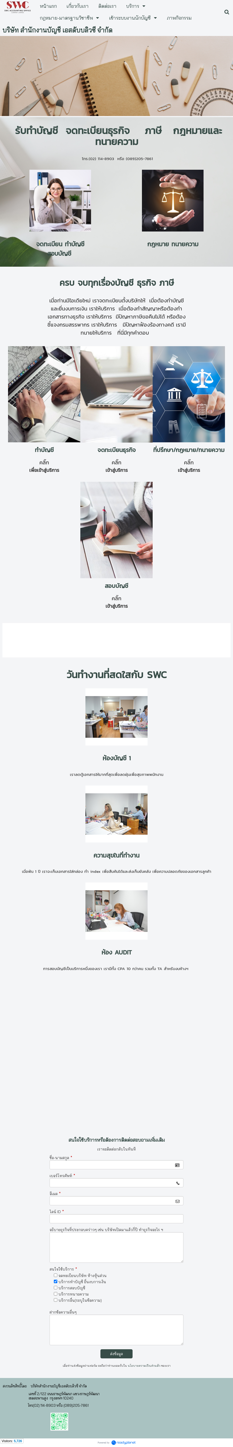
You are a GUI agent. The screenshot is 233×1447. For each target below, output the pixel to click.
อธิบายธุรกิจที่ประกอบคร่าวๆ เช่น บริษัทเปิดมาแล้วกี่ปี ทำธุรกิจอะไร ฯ (106, 1229)
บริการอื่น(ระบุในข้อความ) (80, 1300)
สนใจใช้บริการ (63, 1269)
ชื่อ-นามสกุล (61, 1157)
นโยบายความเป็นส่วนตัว (144, 1366)
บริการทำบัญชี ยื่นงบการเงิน (82, 1281)
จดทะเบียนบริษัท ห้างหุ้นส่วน (82, 1275)
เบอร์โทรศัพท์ (62, 1175)
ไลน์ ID (57, 1211)
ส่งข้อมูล (116, 1353)
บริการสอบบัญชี (71, 1288)
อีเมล (55, 1193)
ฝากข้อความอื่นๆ (63, 1312)
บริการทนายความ (73, 1294)
